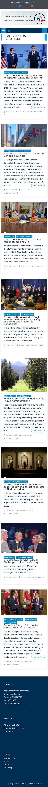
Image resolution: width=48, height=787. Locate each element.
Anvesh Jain (9, 237)
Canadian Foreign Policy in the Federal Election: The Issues (21, 626)
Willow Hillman (27, 314)
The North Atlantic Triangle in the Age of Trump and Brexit (22, 240)
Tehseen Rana (26, 190)
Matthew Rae (9, 557)
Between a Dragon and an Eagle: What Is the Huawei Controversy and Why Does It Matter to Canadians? (22, 321)
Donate (7, 761)
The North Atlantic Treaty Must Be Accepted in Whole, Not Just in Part (24, 76)
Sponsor (7, 764)
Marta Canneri (31, 619)
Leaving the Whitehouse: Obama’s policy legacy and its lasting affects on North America (24, 487)
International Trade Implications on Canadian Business (24, 154)
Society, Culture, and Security (15, 73)
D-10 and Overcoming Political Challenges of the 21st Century (21, 561)
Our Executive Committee (15, 728)
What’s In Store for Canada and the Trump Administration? (24, 399)
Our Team (8, 731)
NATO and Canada (24, 237)
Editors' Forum (9, 396)
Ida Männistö (28, 510)
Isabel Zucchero (24, 396)
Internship (8, 767)
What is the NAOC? (12, 725)
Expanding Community (13, 619)
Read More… (38, 107)
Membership (9, 758)
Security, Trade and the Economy (17, 151)
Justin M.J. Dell (23, 112)
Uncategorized (10, 623)
